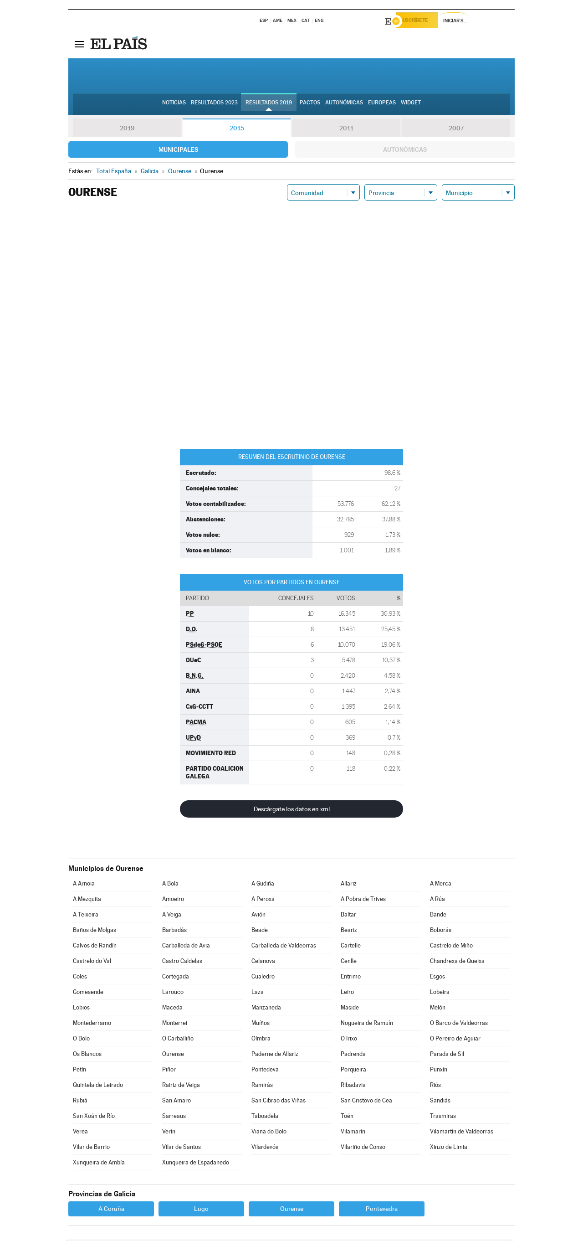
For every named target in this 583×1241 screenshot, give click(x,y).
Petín (79, 1070)
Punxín (438, 1070)
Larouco (173, 993)
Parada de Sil (447, 1055)
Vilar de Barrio (91, 1148)
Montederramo (92, 1024)
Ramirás (262, 1086)
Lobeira (440, 993)
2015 (237, 129)
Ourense (173, 1055)
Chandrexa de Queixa (457, 962)
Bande (438, 915)
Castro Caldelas (182, 962)
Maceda (172, 1008)
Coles (80, 977)
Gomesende (88, 993)
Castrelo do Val (92, 962)
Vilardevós (264, 1148)
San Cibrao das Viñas (278, 1101)
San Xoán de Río (94, 1117)
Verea (80, 1132)
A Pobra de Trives (363, 900)
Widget (411, 105)
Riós (435, 1086)
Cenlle (349, 962)
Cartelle (351, 946)
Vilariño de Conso (363, 1148)
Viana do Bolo (268, 1132)
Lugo (201, 1210)
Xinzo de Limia (448, 1148)
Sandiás (440, 1101)
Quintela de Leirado (98, 1086)
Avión (258, 915)
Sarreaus (174, 1117)
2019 (127, 129)
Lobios (81, 1008)
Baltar (348, 915)
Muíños (260, 1024)
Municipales (178, 150)
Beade (259, 931)
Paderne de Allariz (274, 1055)
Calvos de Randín (95, 946)
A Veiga (171, 915)
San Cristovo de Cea (366, 1101)
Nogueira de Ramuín (367, 1024)
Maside (350, 1008)
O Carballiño (178, 1039)
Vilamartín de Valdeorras (461, 1132)
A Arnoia (84, 884)
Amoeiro (173, 900)
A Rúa (437, 900)
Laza (257, 993)
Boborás (440, 931)
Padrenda (353, 1055)
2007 (456, 129)
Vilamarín (353, 1132)
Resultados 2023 (214, 105)
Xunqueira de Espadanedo (195, 1163)
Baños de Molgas (94, 931)
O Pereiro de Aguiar (455, 1039)
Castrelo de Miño (451, 946)
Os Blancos (87, 1055)
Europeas (382, 105)
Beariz (349, 931)
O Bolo (81, 1039)
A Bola (170, 884)
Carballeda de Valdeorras (283, 946)
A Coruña (111, 1210)
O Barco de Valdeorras (459, 1024)
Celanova (263, 962)
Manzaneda (266, 1008)
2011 (346, 129)
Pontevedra (382, 1210)
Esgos (437, 977)
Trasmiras (443, 1117)
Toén (347, 1117)
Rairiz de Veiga (181, 1086)
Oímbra (261, 1039)
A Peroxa (263, 900)
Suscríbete (422, 21)
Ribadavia (353, 1086)
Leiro (347, 993)
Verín (168, 1132)
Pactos (310, 105)
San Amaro (176, 1101)
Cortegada (175, 977)
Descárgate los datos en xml (292, 810)
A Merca (440, 884)
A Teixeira (85, 915)
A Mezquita (87, 900)
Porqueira (353, 1070)
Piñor (169, 1070)
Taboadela (264, 1117)
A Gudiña (262, 884)
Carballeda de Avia (186, 946)
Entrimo (351, 977)
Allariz (349, 884)
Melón (437, 1008)
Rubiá (80, 1101)
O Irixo (349, 1039)
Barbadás (174, 931)
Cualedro (263, 977)
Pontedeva (265, 1070)
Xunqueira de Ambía (99, 1163)
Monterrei (174, 1024)
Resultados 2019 (268, 105)
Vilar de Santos (181, 1148)
